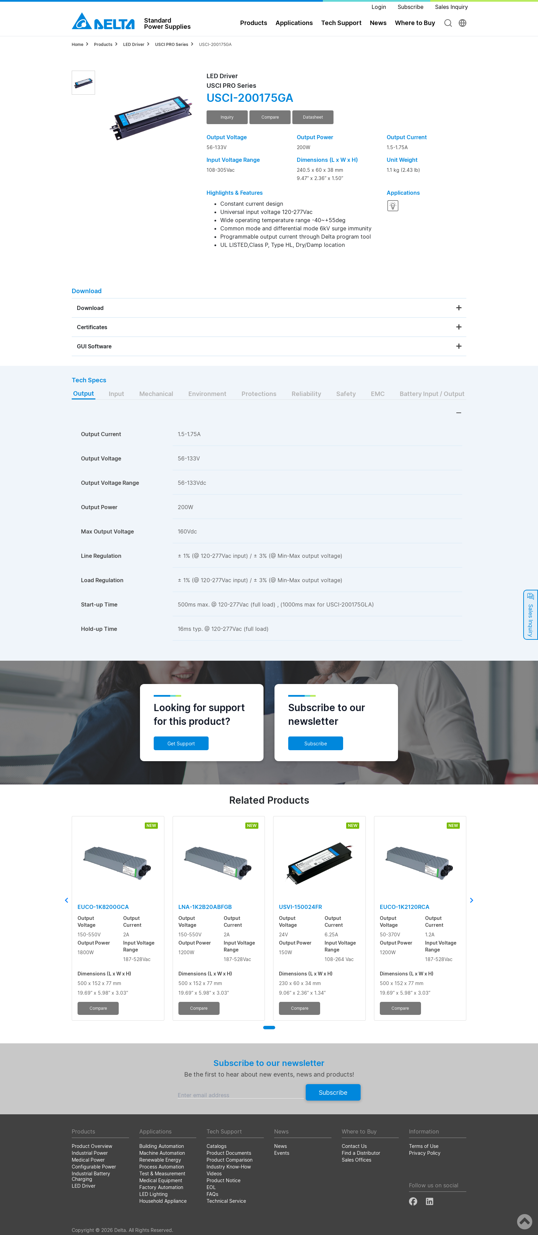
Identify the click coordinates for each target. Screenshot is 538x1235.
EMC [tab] (378, 393)
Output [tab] (83, 393)
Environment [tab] (207, 393)
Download (90, 307)
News (378, 22)
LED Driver (133, 44)
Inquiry (227, 117)
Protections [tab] (259, 393)
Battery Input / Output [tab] (432, 393)
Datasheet (313, 117)
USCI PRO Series (171, 44)
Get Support (181, 743)
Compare (270, 117)
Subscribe (315, 743)
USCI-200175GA (215, 44)
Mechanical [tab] (156, 393)
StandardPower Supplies (167, 23)
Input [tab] (116, 393)
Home (77, 44)
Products (253, 22)
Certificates (92, 327)
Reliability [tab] (306, 393)
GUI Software (94, 346)
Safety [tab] (346, 393)
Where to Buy (415, 22)
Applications (294, 22)
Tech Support (341, 22)
